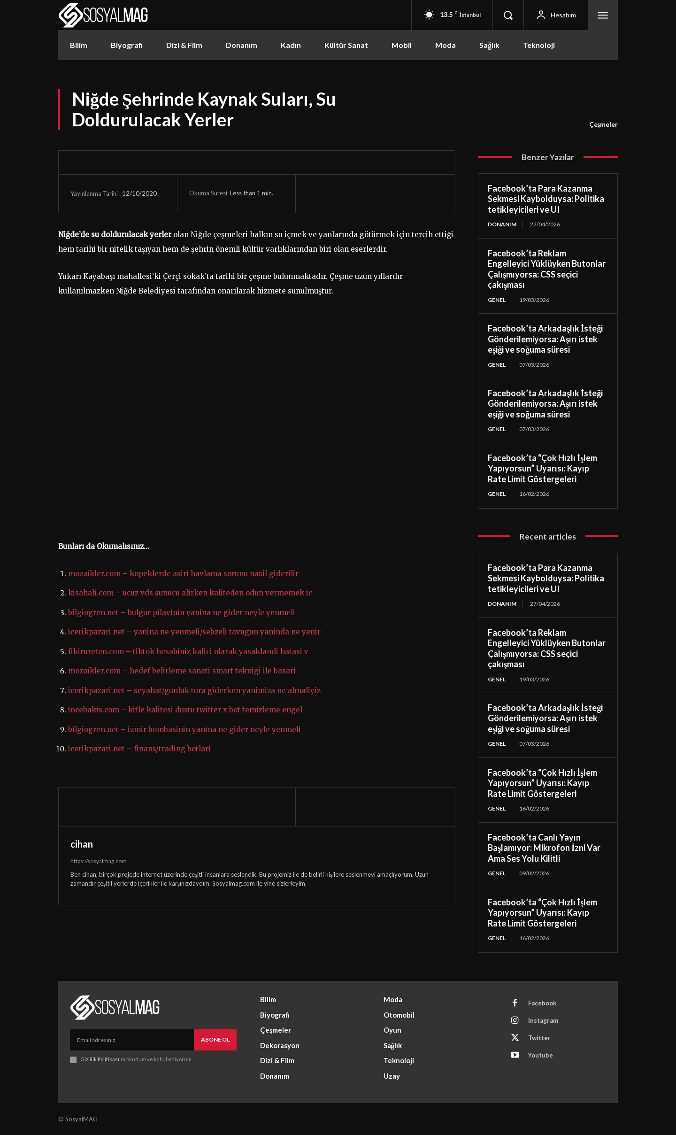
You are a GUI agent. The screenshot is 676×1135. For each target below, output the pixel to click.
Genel (497, 299)
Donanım (502, 224)
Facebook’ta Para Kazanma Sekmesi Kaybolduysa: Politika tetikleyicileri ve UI (546, 199)
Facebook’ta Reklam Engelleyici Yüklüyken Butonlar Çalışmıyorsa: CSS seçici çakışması (547, 269)
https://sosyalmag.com (98, 861)
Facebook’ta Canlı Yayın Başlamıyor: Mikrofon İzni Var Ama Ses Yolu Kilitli (544, 848)
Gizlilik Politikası (99, 1059)
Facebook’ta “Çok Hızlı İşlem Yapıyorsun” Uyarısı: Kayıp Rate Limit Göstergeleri (542, 468)
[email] (132, 1039)
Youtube (540, 1055)
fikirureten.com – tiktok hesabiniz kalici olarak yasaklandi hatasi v (188, 651)
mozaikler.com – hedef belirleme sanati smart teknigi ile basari (182, 670)
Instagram (543, 1020)
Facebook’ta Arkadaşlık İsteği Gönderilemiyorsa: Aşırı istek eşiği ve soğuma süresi (545, 339)
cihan (81, 843)
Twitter (539, 1038)
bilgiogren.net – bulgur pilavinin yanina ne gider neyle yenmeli (181, 612)
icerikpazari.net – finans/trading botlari (139, 748)
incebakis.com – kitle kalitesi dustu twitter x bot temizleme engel (185, 709)
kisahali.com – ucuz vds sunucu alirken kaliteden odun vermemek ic (190, 592)
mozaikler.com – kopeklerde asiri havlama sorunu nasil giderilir (183, 573)
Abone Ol (215, 1039)
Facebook (542, 1003)
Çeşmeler (603, 124)
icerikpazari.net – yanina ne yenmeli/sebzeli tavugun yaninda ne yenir (194, 631)
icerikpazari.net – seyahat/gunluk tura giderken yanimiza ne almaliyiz (194, 690)
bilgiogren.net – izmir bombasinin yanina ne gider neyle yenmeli (184, 729)
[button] (508, 15)
